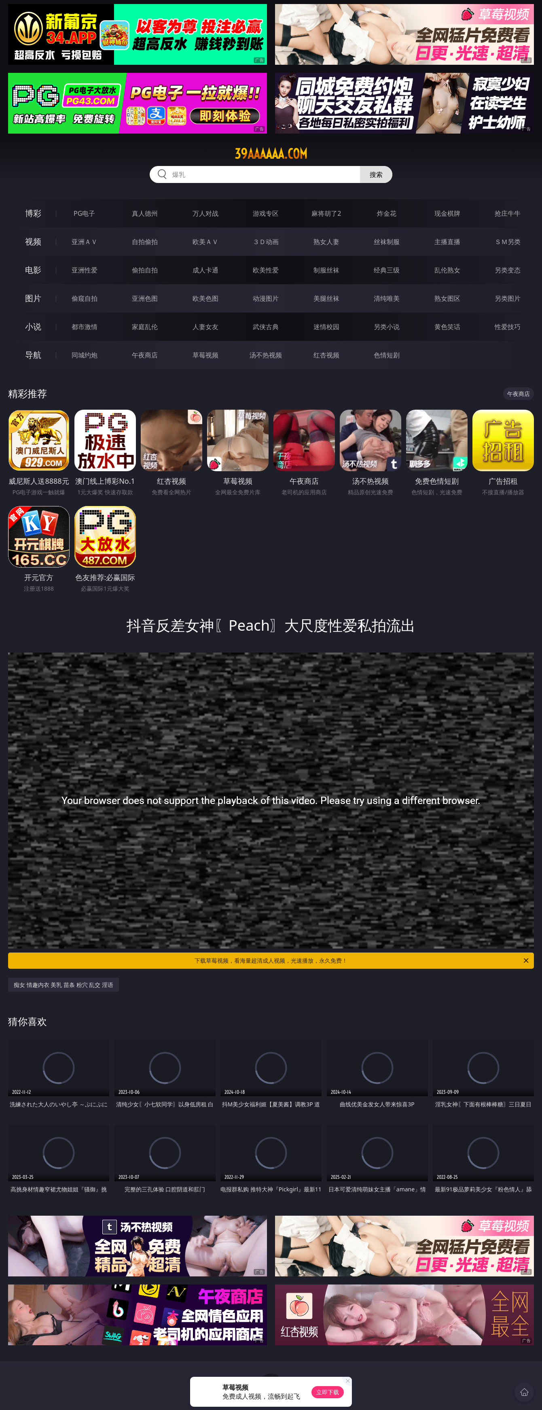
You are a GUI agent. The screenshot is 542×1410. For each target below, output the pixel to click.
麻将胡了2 (326, 213)
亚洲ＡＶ (84, 241)
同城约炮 (84, 355)
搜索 (376, 174)
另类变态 (508, 270)
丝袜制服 (387, 241)
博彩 (33, 213)
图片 (33, 298)
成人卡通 (205, 270)
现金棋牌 (447, 213)
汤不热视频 (266, 355)
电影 (33, 269)
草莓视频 (205, 355)
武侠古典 (266, 326)
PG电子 (84, 213)
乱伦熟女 (447, 270)
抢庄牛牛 (508, 213)
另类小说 (387, 326)
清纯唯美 (387, 298)
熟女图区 (447, 298)
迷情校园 (326, 326)
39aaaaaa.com (271, 154)
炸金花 (386, 213)
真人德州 (145, 213)
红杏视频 (326, 355)
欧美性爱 (266, 270)
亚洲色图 (145, 298)
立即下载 (327, 1392)
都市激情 (84, 326)
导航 (33, 354)
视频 (33, 241)
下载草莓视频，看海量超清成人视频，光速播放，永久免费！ (362, 961)
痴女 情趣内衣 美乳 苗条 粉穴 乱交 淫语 (63, 985)
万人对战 (205, 213)
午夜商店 (145, 355)
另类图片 (508, 298)
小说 (33, 326)
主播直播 (447, 241)
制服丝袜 (326, 270)
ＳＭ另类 (508, 241)
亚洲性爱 (84, 270)
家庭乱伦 (145, 326)
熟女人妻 (326, 241)
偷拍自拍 (145, 270)
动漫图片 (266, 298)
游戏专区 (266, 213)
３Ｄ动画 (266, 241)
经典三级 (387, 270)
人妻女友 (205, 326)
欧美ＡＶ (205, 241)
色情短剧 (387, 355)
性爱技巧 (508, 326)
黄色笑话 (447, 326)
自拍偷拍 (145, 241)
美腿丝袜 (326, 298)
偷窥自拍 (84, 298)
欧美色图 (205, 298)
